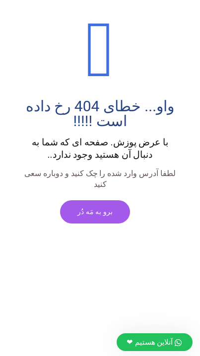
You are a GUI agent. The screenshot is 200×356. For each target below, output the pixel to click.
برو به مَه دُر (95, 212)
